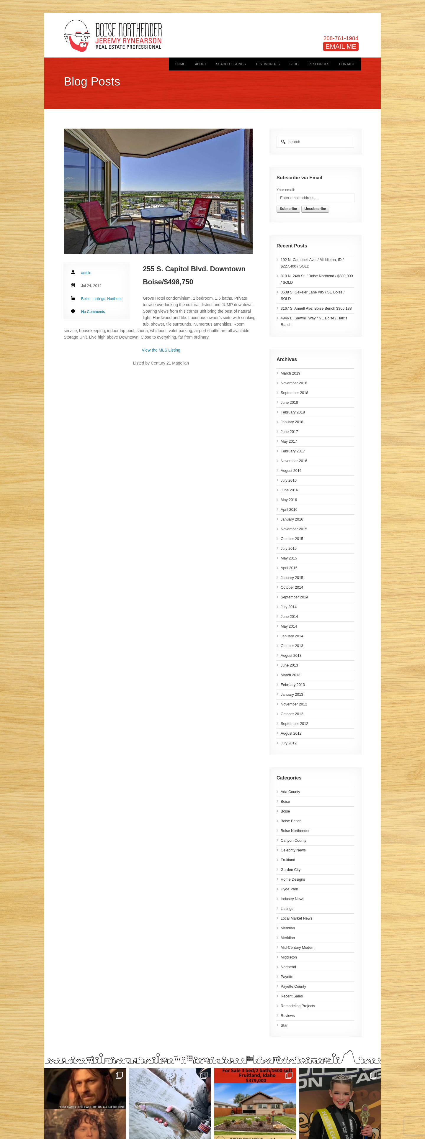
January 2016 (292, 519)
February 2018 (293, 412)
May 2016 (289, 500)
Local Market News (296, 918)
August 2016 (291, 471)
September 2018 (294, 393)
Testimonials (268, 64)
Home (180, 64)
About (200, 64)
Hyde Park (289, 889)
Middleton (289, 957)
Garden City (290, 870)
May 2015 (289, 558)
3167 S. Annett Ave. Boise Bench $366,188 (316, 308)
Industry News (292, 899)
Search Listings (231, 64)
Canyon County (293, 840)
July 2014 (289, 607)
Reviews (288, 1016)
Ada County (290, 792)
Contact (347, 64)
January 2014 (292, 636)
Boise (285, 802)
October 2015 (292, 539)
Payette (287, 977)
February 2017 (293, 451)
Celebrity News (293, 850)
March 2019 (290, 373)
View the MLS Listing (161, 350)
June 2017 (289, 432)
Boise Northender (295, 831)
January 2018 (292, 422)
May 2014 (289, 626)
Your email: (286, 190)
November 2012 (294, 704)
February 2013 (293, 685)
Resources (318, 64)
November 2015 (294, 529)
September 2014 (294, 597)
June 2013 (289, 665)
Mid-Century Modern (298, 948)
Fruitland (288, 860)
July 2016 (289, 480)
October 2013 (292, 646)
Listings (287, 909)
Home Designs (293, 879)
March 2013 (290, 675)
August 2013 (291, 656)
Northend (288, 967)
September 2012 (294, 724)
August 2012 (291, 733)
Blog (294, 64)
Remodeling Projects (298, 1006)
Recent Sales (292, 996)
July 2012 (289, 743)
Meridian (288, 928)
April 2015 (289, 568)
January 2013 (292, 694)
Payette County (293, 986)
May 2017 (289, 441)
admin (86, 273)
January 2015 (292, 578)
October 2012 (292, 714)
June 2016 (289, 490)
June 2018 (289, 403)
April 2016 (289, 510)
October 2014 (292, 587)
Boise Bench (291, 821)
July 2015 (289, 548)
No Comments (93, 312)
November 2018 (294, 383)
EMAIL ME (341, 46)
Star (284, 1025)
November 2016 (294, 461)
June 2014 (289, 617)
